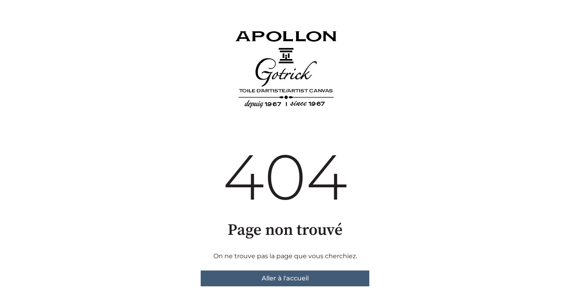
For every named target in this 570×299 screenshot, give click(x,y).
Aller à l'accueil (285, 278)
